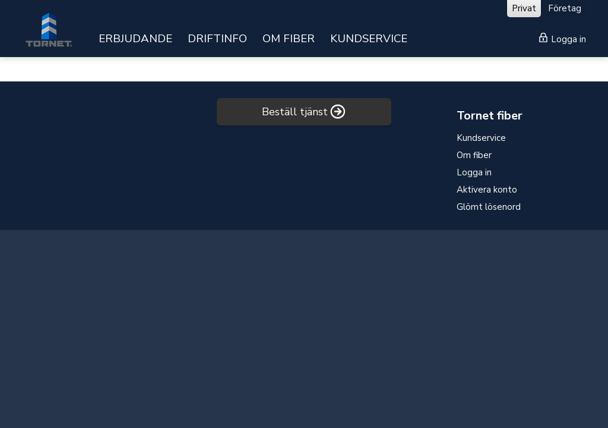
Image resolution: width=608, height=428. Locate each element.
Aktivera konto (487, 190)
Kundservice (481, 138)
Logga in (562, 39)
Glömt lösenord (489, 207)
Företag (564, 8)
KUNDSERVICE (368, 38)
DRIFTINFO (217, 38)
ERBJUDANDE (135, 38)
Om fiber (474, 155)
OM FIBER (288, 38)
